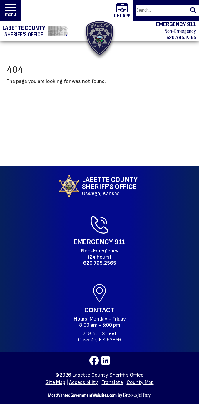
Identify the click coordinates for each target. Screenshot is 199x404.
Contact (99, 310)
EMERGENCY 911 (176, 24)
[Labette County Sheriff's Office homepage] (24, 31)
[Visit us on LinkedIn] (105, 362)
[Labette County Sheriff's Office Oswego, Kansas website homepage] (97, 186)
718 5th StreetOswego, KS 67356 (99, 337)
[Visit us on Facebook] (94, 362)
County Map (140, 382)
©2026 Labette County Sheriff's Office (99, 375)
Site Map (55, 382)
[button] (10, 10)
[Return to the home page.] (99, 38)
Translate (112, 382)
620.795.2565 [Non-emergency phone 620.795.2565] (181, 37)
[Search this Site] (160, 10)
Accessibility (83, 382)
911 (120, 242)
